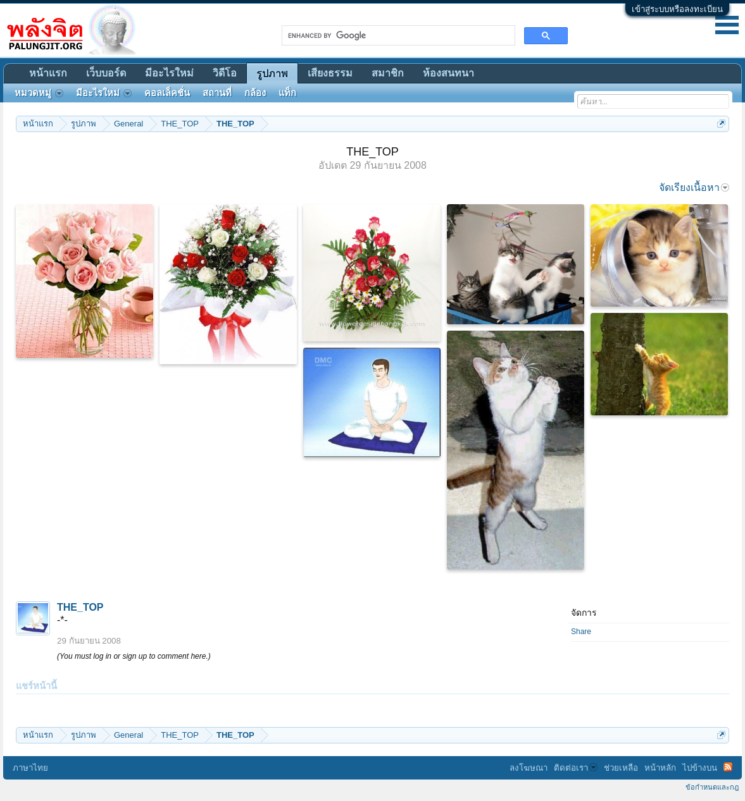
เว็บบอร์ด (106, 73)
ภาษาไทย (30, 768)
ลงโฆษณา (529, 768)
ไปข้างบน (699, 768)
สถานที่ (217, 93)
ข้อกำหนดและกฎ (712, 787)
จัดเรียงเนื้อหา (694, 187)
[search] (397, 35)
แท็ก (287, 93)
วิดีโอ (225, 73)
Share (581, 631)
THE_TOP (80, 607)
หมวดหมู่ (39, 93)
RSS (727, 766)
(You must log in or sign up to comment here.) (134, 656)
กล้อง (255, 93)
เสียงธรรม (330, 73)
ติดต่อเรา (576, 768)
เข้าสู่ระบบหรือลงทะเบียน (677, 9)
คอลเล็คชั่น (167, 93)
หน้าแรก (48, 73)
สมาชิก (388, 73)
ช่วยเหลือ (621, 768)
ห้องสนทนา (448, 73)
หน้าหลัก (660, 768)
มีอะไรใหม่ (169, 73)
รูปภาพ (272, 73)
